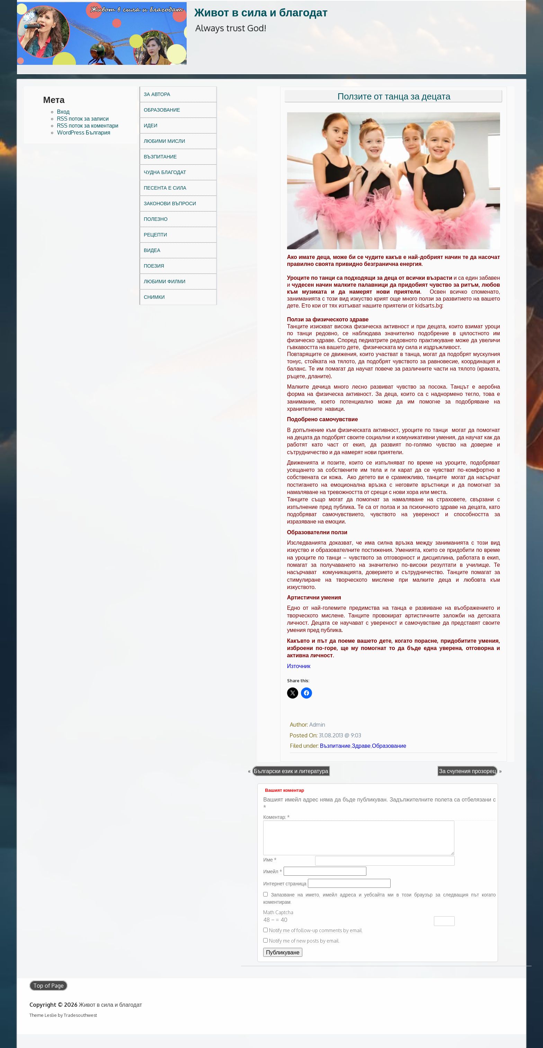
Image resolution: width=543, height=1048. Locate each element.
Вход (63, 111)
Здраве (361, 745)
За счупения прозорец (467, 771)
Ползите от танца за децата (394, 96)
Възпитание (160, 156)
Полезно (155, 219)
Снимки (154, 297)
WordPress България (83, 132)
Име (269, 860)
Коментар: (276, 817)
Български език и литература (291, 771)
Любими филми (164, 281)
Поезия (154, 266)
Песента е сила (165, 188)
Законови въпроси (170, 203)
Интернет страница (284, 883)
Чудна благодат (165, 172)
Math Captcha (278, 912)
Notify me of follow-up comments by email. (316, 930)
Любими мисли (164, 141)
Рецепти (155, 234)
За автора (157, 94)
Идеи (150, 125)
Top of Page (48, 985)
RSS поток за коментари (87, 125)
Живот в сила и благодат (261, 12)
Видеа (152, 250)
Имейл (272, 871)
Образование (162, 110)
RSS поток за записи (83, 118)
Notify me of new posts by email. (304, 941)
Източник (299, 665)
